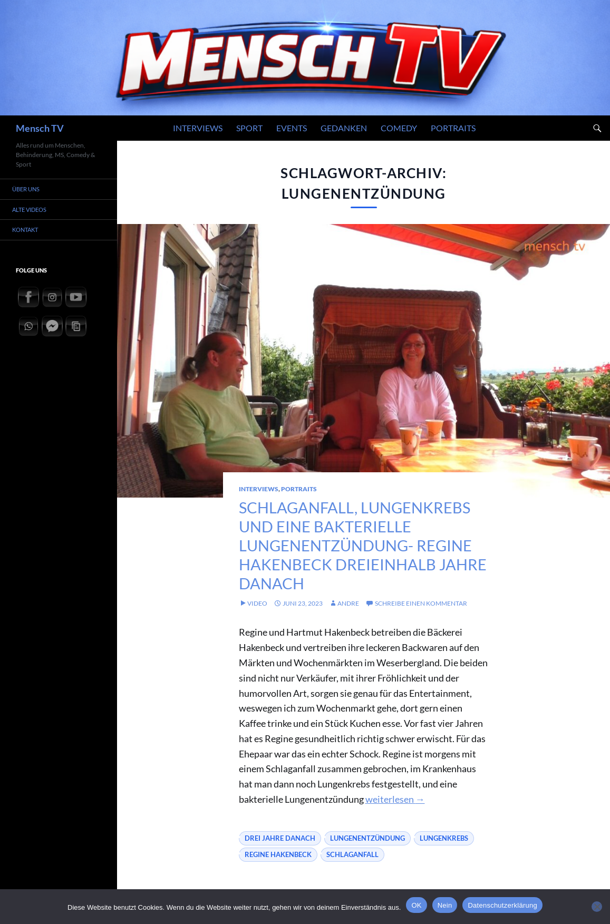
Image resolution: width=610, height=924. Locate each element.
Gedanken (344, 128)
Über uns (29, 189)
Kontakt (29, 230)
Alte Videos (33, 209)
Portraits (453, 128)
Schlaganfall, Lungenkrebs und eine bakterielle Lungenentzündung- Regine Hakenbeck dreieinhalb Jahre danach (362, 554)
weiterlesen (395, 818)
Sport (249, 128)
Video (257, 622)
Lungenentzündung (367, 857)
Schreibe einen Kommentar (421, 622)
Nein (445, 905)
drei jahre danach (280, 857)
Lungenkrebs (444, 857)
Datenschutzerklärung (502, 905)
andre (348, 622)
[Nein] (597, 906)
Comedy (399, 128)
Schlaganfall (352, 873)
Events (291, 128)
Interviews (197, 128)
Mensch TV (40, 128)
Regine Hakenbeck (278, 873)
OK (416, 905)
